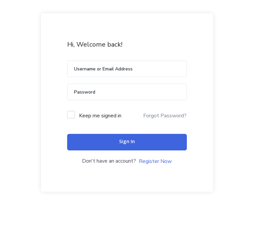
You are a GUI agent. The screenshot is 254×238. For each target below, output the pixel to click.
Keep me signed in (100, 115)
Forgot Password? (165, 115)
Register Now (155, 161)
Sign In (127, 142)
